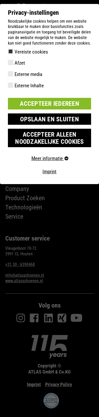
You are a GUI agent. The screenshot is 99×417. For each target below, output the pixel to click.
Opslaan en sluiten (49, 119)
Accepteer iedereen (49, 103)
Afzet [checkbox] (20, 63)
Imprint (49, 172)
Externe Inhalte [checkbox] (29, 86)
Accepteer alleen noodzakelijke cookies (49, 138)
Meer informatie (49, 158)
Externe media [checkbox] (28, 74)
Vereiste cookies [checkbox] (31, 52)
